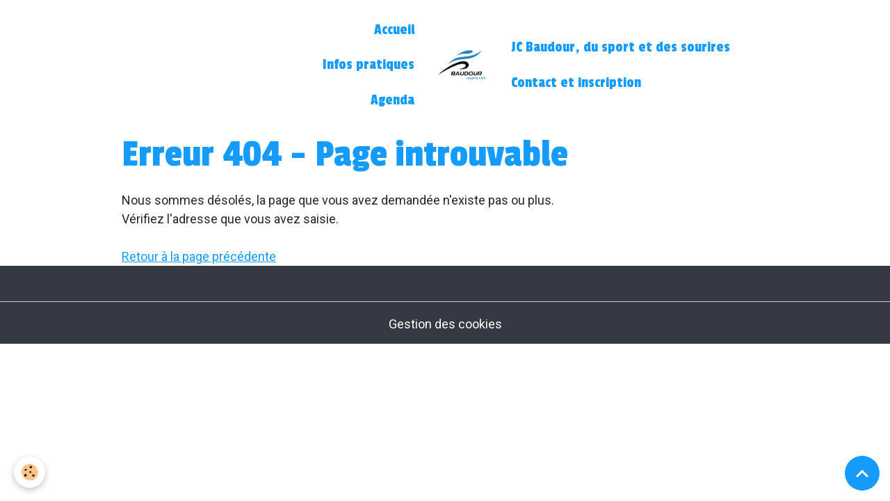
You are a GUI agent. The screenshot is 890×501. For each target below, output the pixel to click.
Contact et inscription (576, 82)
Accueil (394, 30)
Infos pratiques (368, 64)
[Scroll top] (862, 473)
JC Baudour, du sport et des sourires (620, 47)
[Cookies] (29, 472)
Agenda (392, 100)
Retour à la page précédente (199, 256)
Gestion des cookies (445, 324)
